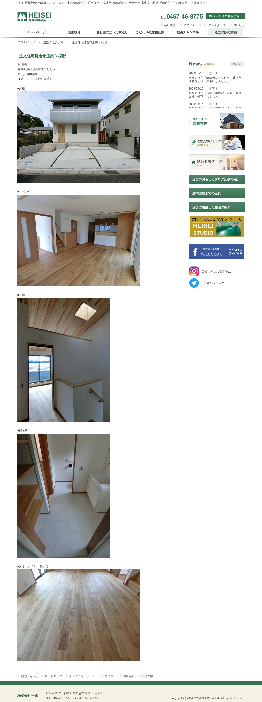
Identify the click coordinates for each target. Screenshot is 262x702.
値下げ (213, 73)
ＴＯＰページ (26, 42)
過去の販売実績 (53, 42)
